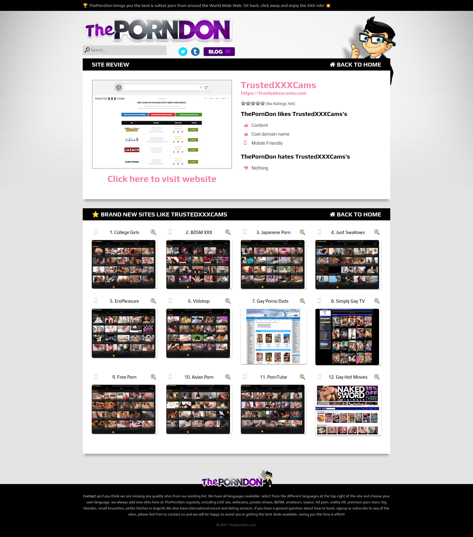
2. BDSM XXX (199, 232)
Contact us (92, 496)
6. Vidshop (199, 301)
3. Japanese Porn (273, 232)
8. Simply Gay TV (348, 301)
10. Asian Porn (198, 377)
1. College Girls (124, 232)
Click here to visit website (162, 178)
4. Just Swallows (348, 232)
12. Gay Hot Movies (348, 377)
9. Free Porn (124, 377)
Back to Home (355, 64)
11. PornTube (273, 377)
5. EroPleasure (124, 301)
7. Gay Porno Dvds (270, 301)
